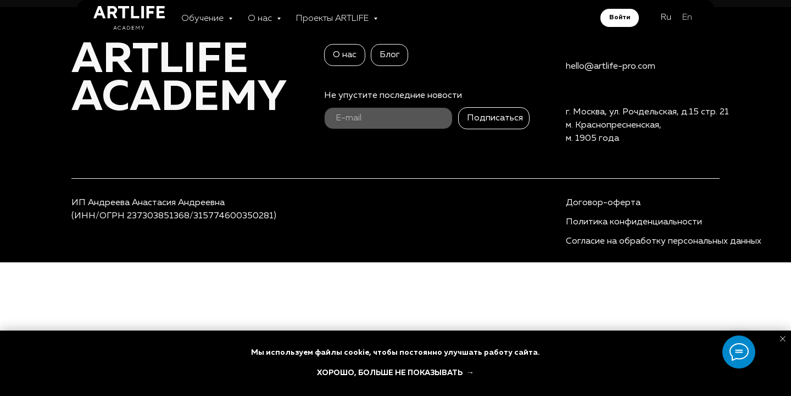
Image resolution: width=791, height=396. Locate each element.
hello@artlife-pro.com (610, 66)
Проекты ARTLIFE (333, 24)
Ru (666, 23)
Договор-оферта (603, 203)
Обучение (203, 24)
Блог (390, 55)
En (687, 23)
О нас (261, 24)
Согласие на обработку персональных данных (663, 241)
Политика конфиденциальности (634, 222)
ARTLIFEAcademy (179, 79)
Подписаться (495, 118)
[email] (388, 118)
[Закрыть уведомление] (782, 338)
